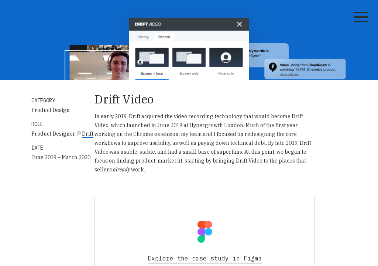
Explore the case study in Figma (205, 258)
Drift (87, 133)
